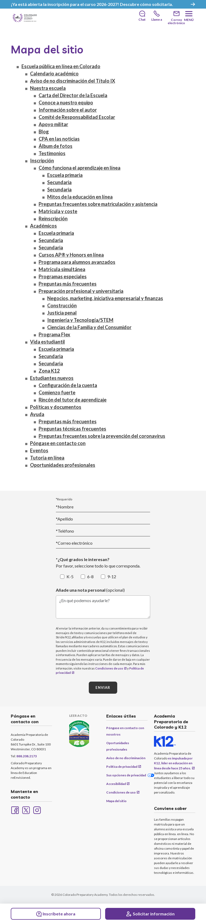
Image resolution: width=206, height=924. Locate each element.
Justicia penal (62, 313)
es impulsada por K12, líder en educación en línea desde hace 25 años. (173, 763)
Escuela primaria (65, 176)
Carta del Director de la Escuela (73, 96)
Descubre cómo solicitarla (146, 4)
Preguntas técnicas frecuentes (72, 429)
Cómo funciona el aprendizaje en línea (79, 168)
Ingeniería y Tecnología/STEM (80, 320)
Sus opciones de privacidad (126, 775)
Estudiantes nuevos (51, 378)
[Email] (176, 18)
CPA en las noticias (59, 139)
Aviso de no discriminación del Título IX (72, 81)
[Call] (156, 16)
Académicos (43, 226)
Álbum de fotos (55, 147)
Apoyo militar (53, 125)
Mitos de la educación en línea (80, 197)
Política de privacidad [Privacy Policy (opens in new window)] (121, 767)
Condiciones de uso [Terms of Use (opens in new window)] (121, 792)
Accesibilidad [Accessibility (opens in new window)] (116, 784)
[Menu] (189, 16)
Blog (44, 132)
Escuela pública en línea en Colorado (60, 67)
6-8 (90, 576)
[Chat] (142, 16)
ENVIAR (103, 687)
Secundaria (59, 183)
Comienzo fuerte (57, 393)
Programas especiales (63, 277)
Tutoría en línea (47, 458)
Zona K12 (49, 371)
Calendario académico (54, 74)
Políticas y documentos (55, 407)
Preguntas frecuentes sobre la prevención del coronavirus (102, 436)
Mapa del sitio (116, 801)
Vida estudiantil (47, 342)
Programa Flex (54, 335)
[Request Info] (150, 914)
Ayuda (37, 415)
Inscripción (42, 161)
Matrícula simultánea (62, 270)
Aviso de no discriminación (125, 758)
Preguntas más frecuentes (68, 284)
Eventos (39, 451)
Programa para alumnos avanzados (77, 262)
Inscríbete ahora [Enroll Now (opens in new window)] (55, 914)
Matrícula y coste (58, 212)
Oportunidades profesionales (62, 465)
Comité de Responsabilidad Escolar (77, 118)
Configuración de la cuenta (68, 386)
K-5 (70, 576)
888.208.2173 (26, 756)
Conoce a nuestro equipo (66, 103)
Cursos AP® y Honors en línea (71, 255)
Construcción (62, 306)
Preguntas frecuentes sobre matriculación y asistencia (98, 205)
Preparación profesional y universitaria (81, 291)
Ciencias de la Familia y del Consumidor (89, 328)
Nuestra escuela (48, 89)
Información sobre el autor (68, 110)
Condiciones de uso (109, 668)
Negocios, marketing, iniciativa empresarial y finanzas (105, 299)
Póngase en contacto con (58, 444)
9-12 (111, 576)
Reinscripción (53, 219)
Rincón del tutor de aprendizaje (72, 400)
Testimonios (52, 154)
